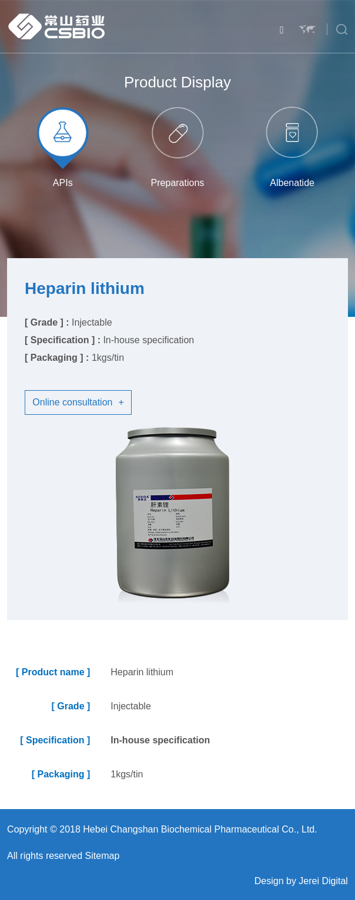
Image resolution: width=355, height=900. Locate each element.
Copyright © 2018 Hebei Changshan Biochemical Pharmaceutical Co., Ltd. (162, 829)
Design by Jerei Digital (301, 881)
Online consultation (77, 402)
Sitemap (102, 856)
